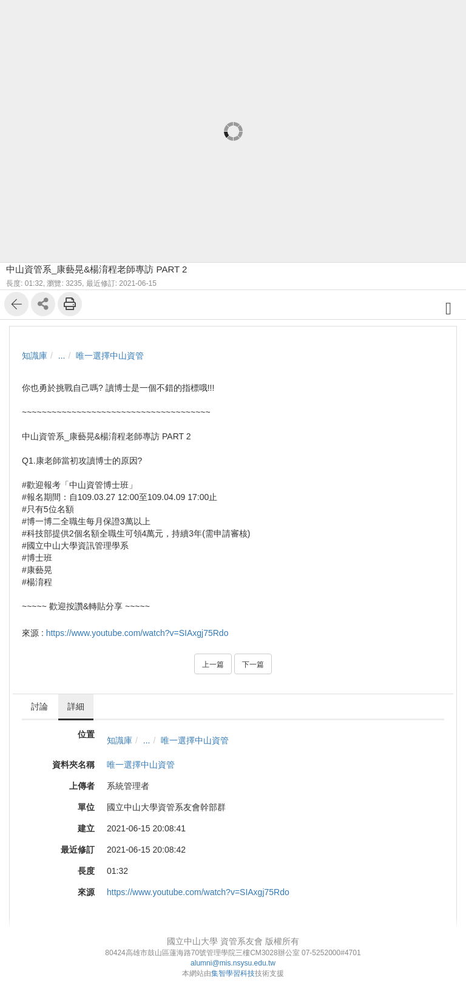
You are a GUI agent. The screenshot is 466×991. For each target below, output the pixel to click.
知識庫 (34, 355)
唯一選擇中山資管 (110, 355)
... (62, 355)
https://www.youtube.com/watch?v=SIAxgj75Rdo (137, 633)
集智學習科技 (233, 973)
